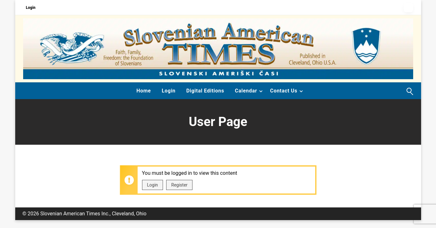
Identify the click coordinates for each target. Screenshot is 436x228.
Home (143, 91)
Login (31, 7)
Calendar (246, 91)
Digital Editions (205, 91)
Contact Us (283, 91)
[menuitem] (143, 91)
